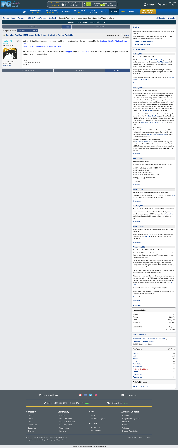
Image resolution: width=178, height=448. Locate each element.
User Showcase (65, 419)
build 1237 (147, 236)
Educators (32, 428)
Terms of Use (131, 437)
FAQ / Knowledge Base (131, 419)
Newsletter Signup (98, 419)
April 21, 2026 (137, 88)
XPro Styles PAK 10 (146, 122)
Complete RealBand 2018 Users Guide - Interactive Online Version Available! (39, 35)
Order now (136, 297)
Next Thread (101, 27)
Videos (125, 425)
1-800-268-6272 (96, 3)
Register (160, 18)
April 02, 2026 (137, 158)
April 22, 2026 (137, 54)
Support (69, 51)
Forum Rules (95, 22)
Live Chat (95, 5)
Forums (20, 18)
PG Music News (139, 50)
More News (137, 305)
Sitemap (31, 431)
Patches (125, 416)
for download (169, 214)
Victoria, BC (7, 66)
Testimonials (64, 428)
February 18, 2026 (139, 247)
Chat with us (117, 403)
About (30, 416)
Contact (31, 419)
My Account (95, 427)
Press (30, 422)
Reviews (62, 431)
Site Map (149, 437)
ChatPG (136, 27)
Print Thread (22, 31)
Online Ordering (111, 5)
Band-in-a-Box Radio (67, 422)
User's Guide (86, 51)
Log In (171, 18)
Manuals (125, 422)
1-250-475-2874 (108, 3)
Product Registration (130, 431)
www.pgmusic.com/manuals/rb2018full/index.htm (42, 46)
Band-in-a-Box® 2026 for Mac (154, 60)
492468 (127, 35)
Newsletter (131, 395)
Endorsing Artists (66, 425)
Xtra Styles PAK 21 (159, 122)
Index (66, 27)
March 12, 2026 (138, 206)
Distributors (32, 425)
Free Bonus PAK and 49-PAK (144, 142)
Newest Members (139, 334)
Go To (33, 31)
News (93, 416)
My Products (96, 430)
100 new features (147, 110)
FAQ (104, 22)
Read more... (137, 83)
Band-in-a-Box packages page (157, 134)
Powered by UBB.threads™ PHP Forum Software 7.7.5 (89, 447)
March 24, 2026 (138, 189)
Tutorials (125, 428)
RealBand (52, 18)
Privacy (141, 437)
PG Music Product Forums (36, 18)
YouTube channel (162, 62)
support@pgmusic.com (59, 440)
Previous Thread (32, 27)
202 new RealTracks (153, 116)
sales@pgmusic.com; (45, 440)
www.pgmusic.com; (32, 440)
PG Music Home (9, 18)
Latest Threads (82, 22)
